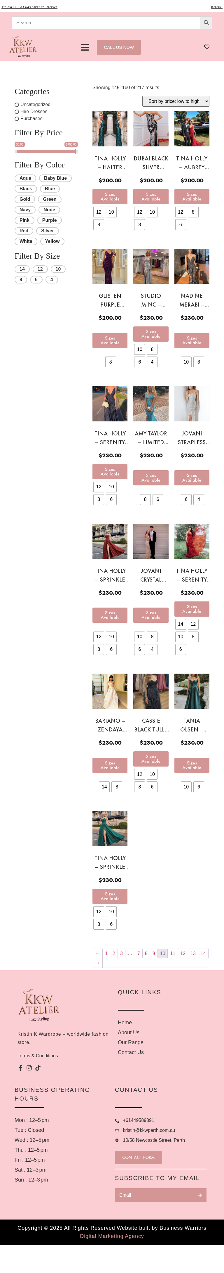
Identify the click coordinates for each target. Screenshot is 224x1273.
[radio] (99, 212)
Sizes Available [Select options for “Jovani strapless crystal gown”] (191, 477)
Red (24, 230)
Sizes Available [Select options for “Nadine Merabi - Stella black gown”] (191, 340)
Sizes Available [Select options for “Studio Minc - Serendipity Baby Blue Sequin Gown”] (150, 333)
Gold (25, 199)
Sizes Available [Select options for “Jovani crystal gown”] (150, 615)
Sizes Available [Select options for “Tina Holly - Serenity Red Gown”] (191, 608)
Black (26, 188)
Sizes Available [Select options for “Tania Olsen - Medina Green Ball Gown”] (191, 765)
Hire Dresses (33, 111)
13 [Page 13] (193, 953)
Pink (24, 220)
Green (49, 199)
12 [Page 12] (183, 953)
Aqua (25, 178)
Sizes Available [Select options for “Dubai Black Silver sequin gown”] (150, 196)
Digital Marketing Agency (112, 1264)
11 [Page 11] (172, 953)
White (26, 241)
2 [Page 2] (114, 953)
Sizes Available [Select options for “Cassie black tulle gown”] (150, 758)
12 (40, 269)
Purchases (31, 118)
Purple (49, 220)
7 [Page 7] (138, 953)
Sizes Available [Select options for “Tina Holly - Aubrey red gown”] (191, 196)
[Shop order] (175, 101)
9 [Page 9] (154, 953)
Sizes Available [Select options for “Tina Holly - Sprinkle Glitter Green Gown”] (110, 896)
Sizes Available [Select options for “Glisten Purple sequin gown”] (110, 340)
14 (22, 269)
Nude (49, 209)
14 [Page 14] (203, 953)
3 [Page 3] (121, 953)
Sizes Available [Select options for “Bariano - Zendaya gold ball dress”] (110, 765)
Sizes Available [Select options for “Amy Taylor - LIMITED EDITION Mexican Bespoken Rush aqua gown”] (150, 477)
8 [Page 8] (146, 953)
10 (58, 269)
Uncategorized (35, 104)
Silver (47, 230)
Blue (50, 188)
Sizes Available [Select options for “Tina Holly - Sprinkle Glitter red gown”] (110, 615)
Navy (25, 209)
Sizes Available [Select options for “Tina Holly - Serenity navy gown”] (110, 471)
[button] (84, 47)
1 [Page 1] (106, 953)
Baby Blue (55, 178)
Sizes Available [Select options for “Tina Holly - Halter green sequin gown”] (110, 196)
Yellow (52, 241)
